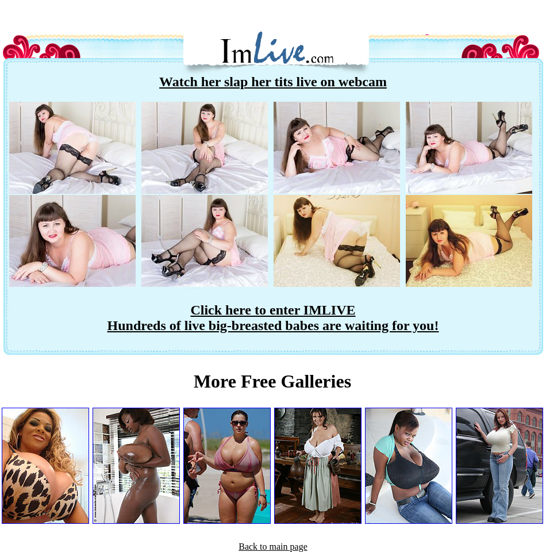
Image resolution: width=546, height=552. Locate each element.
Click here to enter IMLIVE (272, 309)
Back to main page (273, 546)
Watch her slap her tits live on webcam (273, 81)
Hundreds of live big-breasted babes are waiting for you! (273, 325)
